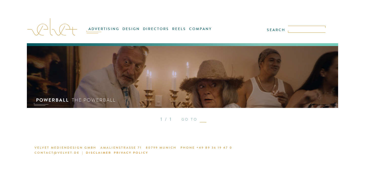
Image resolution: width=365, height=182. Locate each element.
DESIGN (134, 32)
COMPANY (196, 32)
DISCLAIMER (89, 153)
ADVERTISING (109, 32)
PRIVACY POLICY (119, 153)
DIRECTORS (156, 32)
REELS (177, 32)
